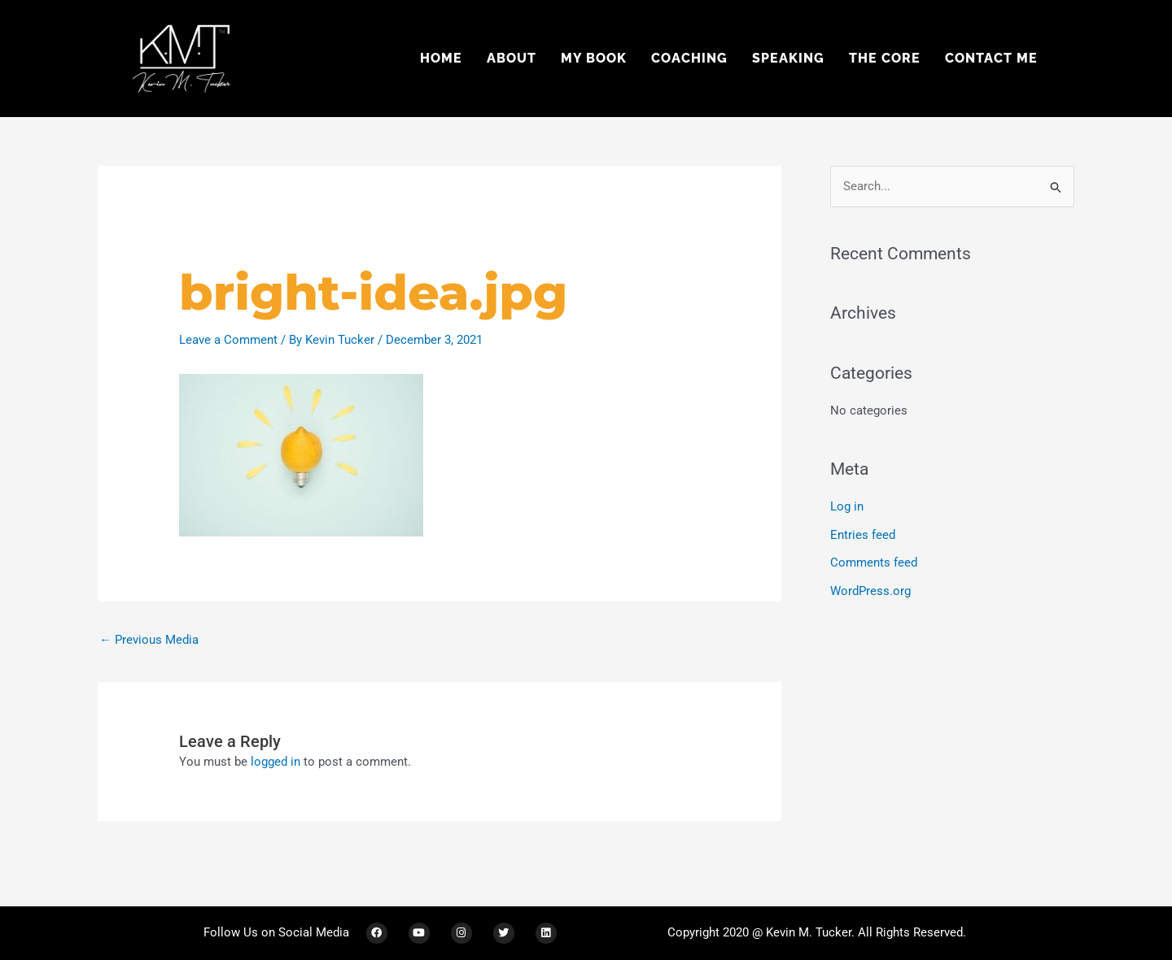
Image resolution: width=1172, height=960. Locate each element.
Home (441, 58)
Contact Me (991, 58)
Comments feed (873, 561)
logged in (275, 761)
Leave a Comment (228, 339)
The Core (885, 58)
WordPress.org (870, 589)
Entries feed (862, 534)
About (511, 58)
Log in (847, 506)
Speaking (788, 58)
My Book (594, 58)
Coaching (689, 58)
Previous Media (149, 639)
